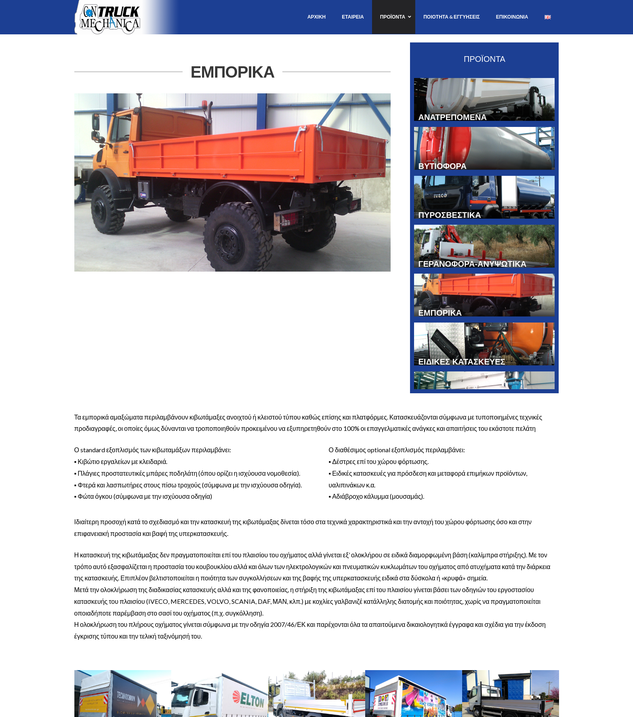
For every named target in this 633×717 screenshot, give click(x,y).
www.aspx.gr (353, 712)
